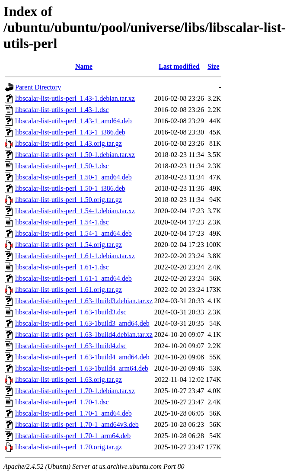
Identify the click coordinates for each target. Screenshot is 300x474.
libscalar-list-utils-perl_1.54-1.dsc (62, 222)
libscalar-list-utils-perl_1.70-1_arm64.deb (73, 435)
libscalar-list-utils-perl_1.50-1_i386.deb (70, 188)
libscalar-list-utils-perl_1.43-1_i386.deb (70, 132)
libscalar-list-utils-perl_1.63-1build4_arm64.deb (81, 368)
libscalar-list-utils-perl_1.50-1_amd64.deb (73, 177)
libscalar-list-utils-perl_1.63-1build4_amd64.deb (82, 357)
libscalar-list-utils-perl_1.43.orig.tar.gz (68, 143)
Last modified (179, 66)
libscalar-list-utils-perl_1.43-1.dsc (62, 109)
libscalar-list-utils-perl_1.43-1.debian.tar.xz (75, 98)
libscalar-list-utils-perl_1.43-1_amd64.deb (73, 121)
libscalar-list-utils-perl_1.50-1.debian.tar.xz (75, 154)
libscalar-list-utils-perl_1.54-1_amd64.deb (73, 233)
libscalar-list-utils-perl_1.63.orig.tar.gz (68, 379)
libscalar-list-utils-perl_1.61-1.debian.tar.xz (75, 255)
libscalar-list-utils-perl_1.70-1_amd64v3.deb (77, 424)
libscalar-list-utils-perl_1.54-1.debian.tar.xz (75, 211)
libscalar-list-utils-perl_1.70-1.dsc (62, 402)
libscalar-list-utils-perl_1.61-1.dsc (62, 267)
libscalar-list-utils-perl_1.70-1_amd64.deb (73, 413)
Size (213, 66)
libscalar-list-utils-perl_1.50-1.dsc (62, 166)
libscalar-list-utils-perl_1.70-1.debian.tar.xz (75, 390)
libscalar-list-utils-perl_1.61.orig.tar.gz (68, 289)
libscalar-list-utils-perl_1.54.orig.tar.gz (68, 244)
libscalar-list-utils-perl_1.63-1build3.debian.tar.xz (84, 300)
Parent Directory (38, 87)
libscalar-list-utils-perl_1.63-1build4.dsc (70, 345)
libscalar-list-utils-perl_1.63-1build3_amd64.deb (82, 323)
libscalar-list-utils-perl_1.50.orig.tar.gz (68, 199)
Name (84, 66)
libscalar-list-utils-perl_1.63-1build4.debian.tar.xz (84, 334)
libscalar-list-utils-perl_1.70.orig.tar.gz (68, 447)
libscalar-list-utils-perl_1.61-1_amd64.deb (73, 278)
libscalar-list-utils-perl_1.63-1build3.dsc (70, 312)
